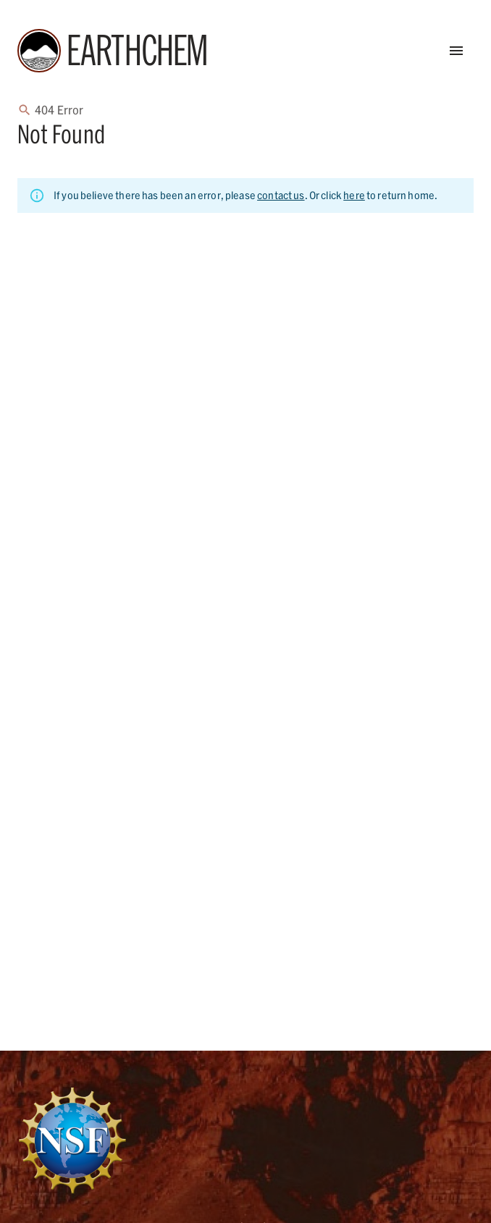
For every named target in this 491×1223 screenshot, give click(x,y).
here (354, 195)
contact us (281, 195)
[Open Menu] (456, 50)
